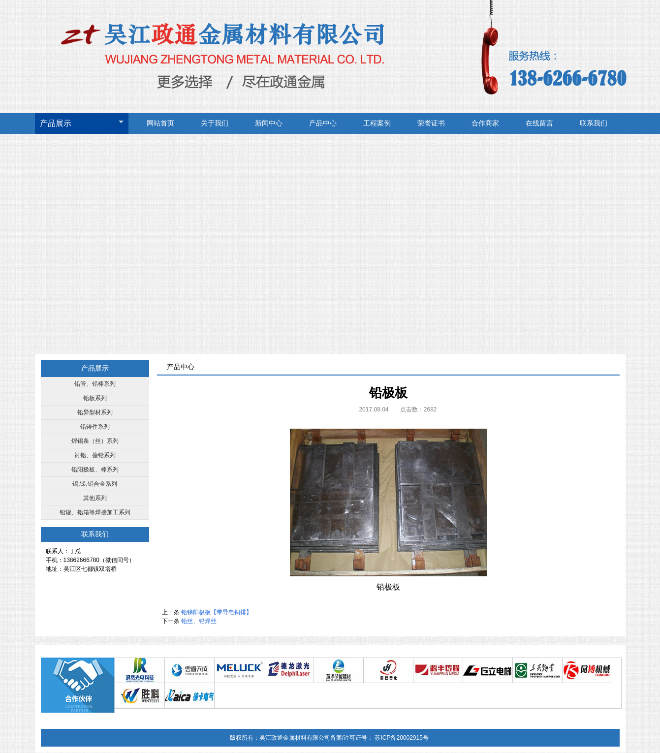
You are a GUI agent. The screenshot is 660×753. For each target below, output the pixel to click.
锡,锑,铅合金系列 (94, 483)
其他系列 (95, 498)
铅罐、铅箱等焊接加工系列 (95, 512)
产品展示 (55, 123)
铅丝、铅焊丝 (199, 621)
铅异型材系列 (95, 412)
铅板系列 (95, 398)
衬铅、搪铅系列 (95, 455)
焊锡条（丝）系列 (95, 441)
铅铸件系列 (95, 426)
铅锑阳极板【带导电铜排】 (216, 612)
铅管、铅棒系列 (95, 383)
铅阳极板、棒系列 (95, 469)
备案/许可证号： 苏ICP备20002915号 (379, 737)
